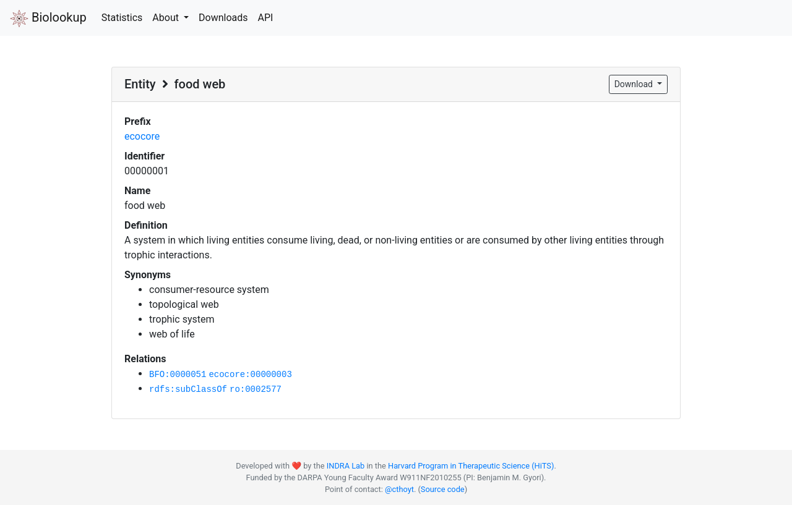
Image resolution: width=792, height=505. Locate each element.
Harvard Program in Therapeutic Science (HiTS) (471, 465)
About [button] (166, 17)
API (265, 17)
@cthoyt (399, 489)
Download (634, 84)
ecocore (142, 136)
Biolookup (48, 18)
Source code (443, 489)
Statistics (122, 17)
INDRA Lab (345, 465)
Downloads (223, 17)
